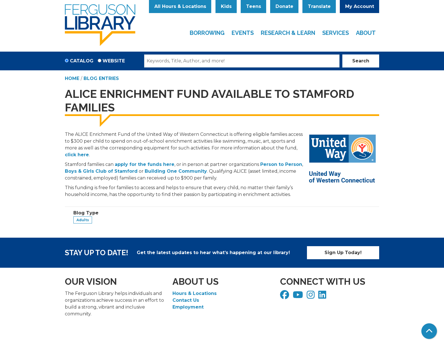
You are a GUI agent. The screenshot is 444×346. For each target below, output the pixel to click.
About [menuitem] (366, 32)
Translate (319, 6)
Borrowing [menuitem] (207, 32)
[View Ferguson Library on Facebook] (285, 296)
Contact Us (185, 300)
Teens (253, 6)
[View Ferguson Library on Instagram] (311, 296)
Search (360, 61)
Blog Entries (101, 78)
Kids (226, 6)
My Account (359, 6)
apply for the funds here (144, 164)
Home (72, 78)
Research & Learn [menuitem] (288, 32)
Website (114, 61)
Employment (188, 307)
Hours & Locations (194, 293)
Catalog (81, 61)
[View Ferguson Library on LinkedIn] (323, 296)
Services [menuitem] (335, 32)
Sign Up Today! (343, 252)
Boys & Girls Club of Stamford (101, 171)
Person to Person (281, 164)
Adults (82, 220)
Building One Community (176, 171)
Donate (284, 6)
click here (77, 154)
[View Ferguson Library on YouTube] (298, 296)
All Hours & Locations (180, 6)
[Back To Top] (429, 331)
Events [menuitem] (243, 32)
